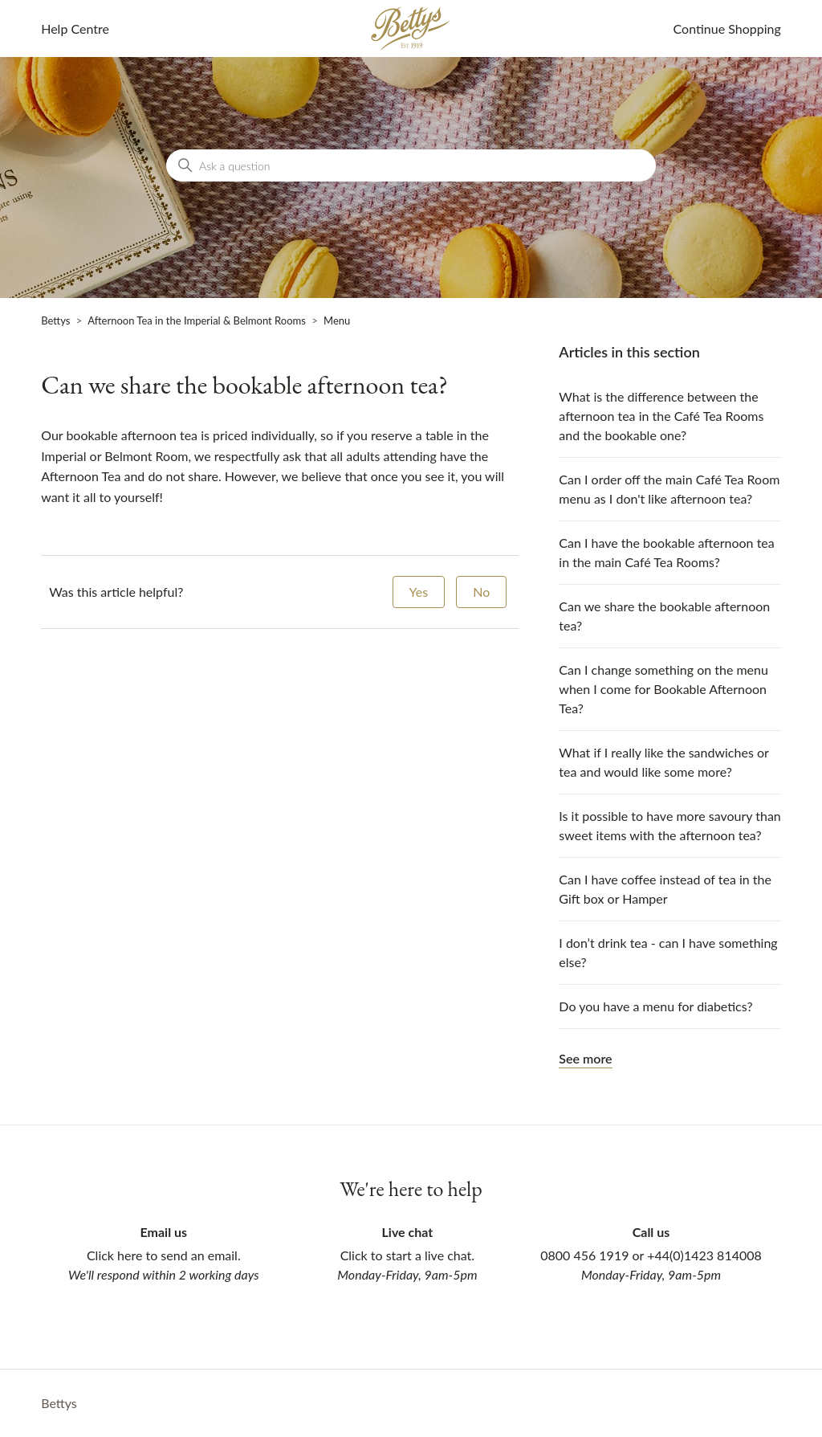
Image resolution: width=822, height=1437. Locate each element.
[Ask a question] (411, 165)
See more (585, 1058)
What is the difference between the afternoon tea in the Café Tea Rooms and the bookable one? (661, 416)
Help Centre (75, 28)
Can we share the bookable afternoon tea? (664, 615)
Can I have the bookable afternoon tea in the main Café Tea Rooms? (666, 552)
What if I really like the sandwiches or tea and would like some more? (663, 762)
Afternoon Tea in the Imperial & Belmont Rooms (196, 320)
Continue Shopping (727, 28)
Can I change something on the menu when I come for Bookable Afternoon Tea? (663, 689)
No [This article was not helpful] (481, 591)
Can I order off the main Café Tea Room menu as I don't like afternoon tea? (669, 489)
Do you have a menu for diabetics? (655, 1006)
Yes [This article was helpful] (419, 591)
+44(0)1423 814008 (704, 1255)
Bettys (55, 320)
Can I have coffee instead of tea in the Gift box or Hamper (665, 889)
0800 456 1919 (584, 1255)
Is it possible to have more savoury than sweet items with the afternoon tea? (669, 825)
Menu (337, 320)
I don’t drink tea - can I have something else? (668, 952)
